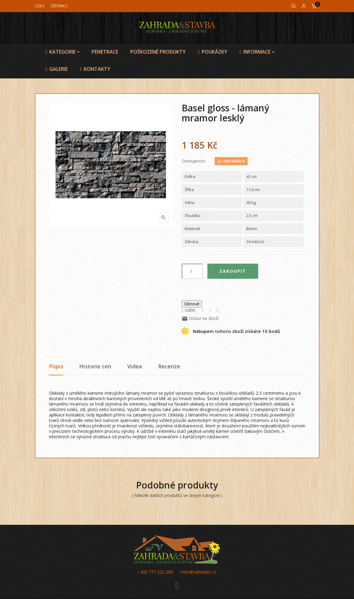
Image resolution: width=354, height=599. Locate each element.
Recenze (169, 366)
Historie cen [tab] (95, 366)
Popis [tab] (56, 366)
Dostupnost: (194, 161)
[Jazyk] (59, 6)
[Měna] (40, 6)
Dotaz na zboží (200, 318)
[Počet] (192, 271)
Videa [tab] (134, 366)
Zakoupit (232, 271)
